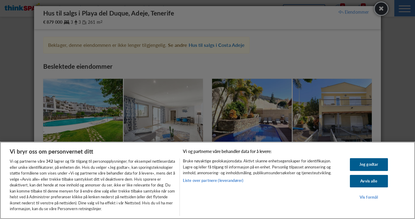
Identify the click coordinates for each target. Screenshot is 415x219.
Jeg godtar (368, 164)
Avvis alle (368, 181)
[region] (207, 180)
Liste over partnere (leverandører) (213, 180)
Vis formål (369, 197)
